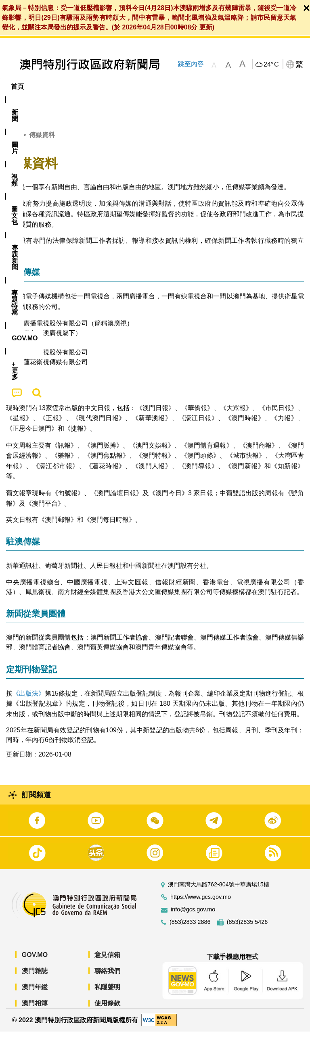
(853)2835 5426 (247, 928)
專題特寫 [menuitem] (216, 86)
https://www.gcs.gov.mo (200, 903)
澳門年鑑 (35, 993)
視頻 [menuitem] (104, 86)
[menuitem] (44, 86)
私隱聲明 (107, 993)
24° (271, 64)
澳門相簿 (35, 1009)
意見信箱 (107, 961)
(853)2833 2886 (190, 928)
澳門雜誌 (35, 977)
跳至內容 (190, 63)
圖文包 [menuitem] (136, 86)
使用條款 (107, 1009)
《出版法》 (29, 699)
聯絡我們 (107, 977)
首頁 (12, 141)
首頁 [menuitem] (17, 86)
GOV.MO (35, 961)
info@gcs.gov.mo (193, 916)
